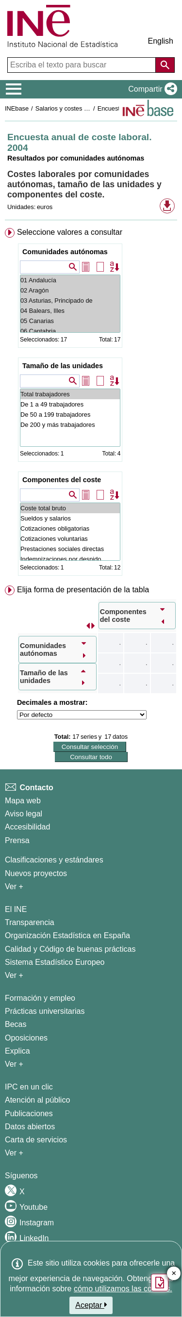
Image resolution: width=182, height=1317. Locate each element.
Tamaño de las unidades (62, 366)
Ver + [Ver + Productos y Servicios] (14, 1153)
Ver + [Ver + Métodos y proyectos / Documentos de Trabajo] (14, 886)
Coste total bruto (70, 508)
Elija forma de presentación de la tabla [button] (83, 589)
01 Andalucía (70, 280)
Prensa (17, 840)
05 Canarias (70, 321)
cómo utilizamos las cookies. (123, 1288)
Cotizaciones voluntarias (70, 539)
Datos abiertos (30, 1126)
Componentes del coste (61, 480)
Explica (17, 1051)
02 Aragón (70, 290)
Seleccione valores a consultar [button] (69, 232)
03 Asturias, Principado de (70, 300)
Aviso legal (23, 814)
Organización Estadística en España (67, 935)
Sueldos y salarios (70, 518)
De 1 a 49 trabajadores (70, 404)
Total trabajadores (70, 394)
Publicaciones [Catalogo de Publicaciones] (29, 1113)
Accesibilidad (27, 827)
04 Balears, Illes (70, 311)
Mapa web (23, 801)
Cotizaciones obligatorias (70, 528)
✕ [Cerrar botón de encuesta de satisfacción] (174, 1273)
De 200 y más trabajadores (70, 425)
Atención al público (37, 1100)
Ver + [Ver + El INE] (14, 975)
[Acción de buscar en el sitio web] (165, 65)
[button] (150, 89)
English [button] (160, 41)
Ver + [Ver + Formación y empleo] (14, 1064)
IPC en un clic (29, 1087)
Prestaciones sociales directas (70, 549)
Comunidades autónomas (65, 252)
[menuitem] (91, 404)
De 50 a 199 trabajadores (70, 414)
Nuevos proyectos (36, 873)
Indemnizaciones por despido (70, 559)
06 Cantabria (70, 331)
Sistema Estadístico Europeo (54, 962)
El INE (16, 909)
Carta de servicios (36, 1140)
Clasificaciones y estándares (54, 860)
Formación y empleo (40, 998)
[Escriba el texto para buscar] (82, 65)
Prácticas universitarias (45, 1011)
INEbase (17, 108)
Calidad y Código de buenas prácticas (70, 949)
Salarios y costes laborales (72, 108)
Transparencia (29, 922)
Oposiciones (26, 1038)
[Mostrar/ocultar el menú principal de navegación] (14, 89)
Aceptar (91, 1305)
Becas (15, 1024)
